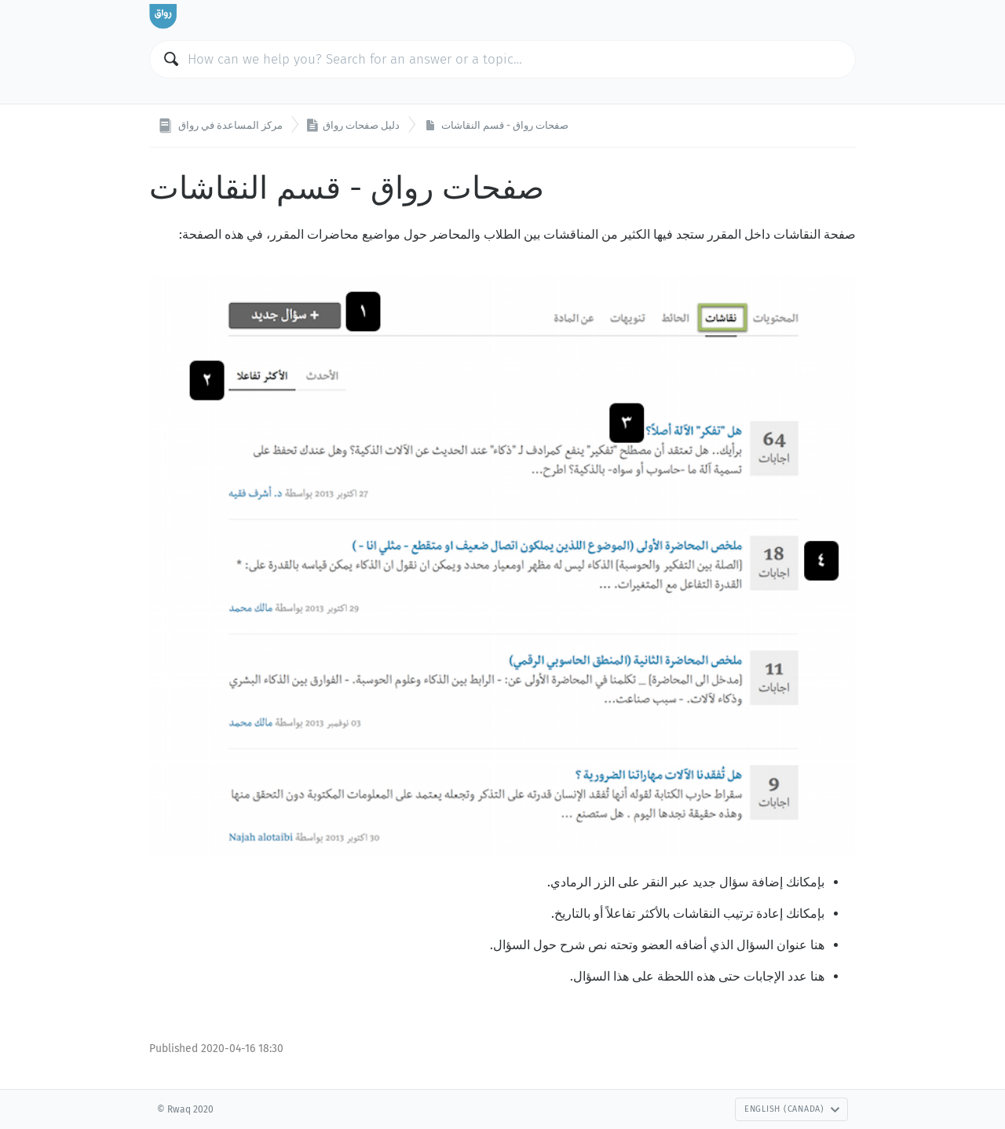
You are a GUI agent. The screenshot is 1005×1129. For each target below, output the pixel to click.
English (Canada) (792, 1109)
